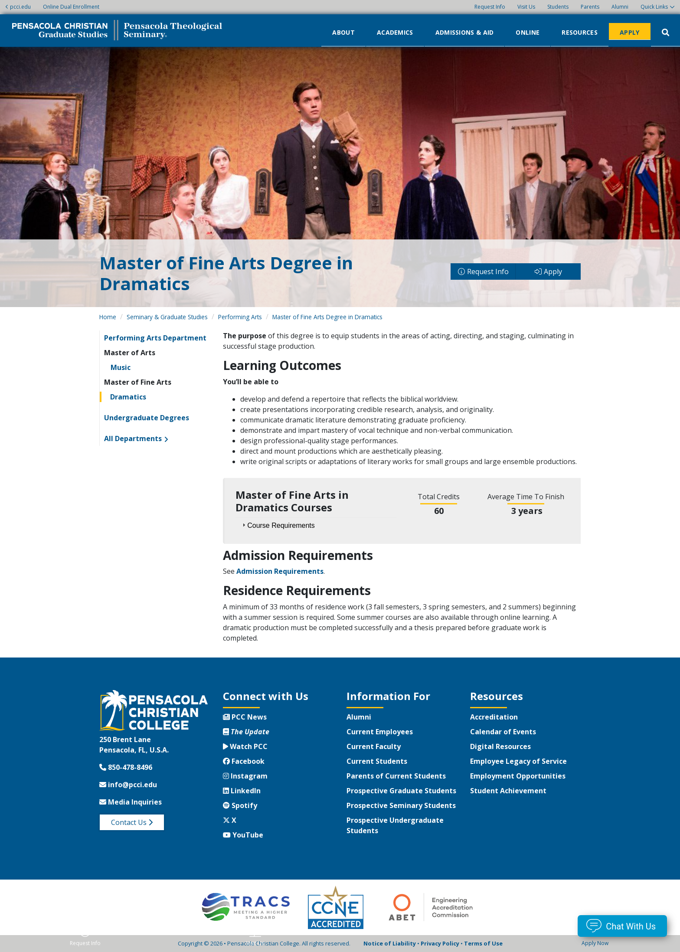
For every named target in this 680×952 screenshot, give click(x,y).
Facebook (244, 761)
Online (527, 32)
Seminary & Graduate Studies (167, 317)
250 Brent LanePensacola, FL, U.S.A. (134, 745)
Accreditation (494, 717)
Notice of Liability (389, 943)
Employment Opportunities (518, 776)
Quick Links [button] (654, 6)
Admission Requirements (280, 571)
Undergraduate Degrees (146, 417)
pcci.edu (18, 6)
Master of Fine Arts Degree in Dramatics (327, 317)
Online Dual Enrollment (71, 6)
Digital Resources (500, 746)
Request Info (489, 6)
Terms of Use (483, 943)
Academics (395, 32)
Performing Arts (240, 317)
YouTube (243, 835)
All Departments (133, 438)
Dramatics (128, 397)
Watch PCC (245, 746)
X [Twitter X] (229, 820)
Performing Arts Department (155, 338)
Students (558, 6)
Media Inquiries (130, 802)
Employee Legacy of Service (518, 761)
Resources (580, 32)
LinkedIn (242, 790)
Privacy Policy (440, 943)
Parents (590, 6)
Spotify (240, 805)
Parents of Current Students (396, 776)
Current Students (377, 761)
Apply (630, 32)
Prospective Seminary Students (401, 805)
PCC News (245, 717)
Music (121, 367)
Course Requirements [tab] (277, 525)
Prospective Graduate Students (401, 790)
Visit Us (526, 6)
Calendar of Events (503, 731)
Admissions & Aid (464, 32)
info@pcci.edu (128, 784)
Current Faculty (374, 746)
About (343, 32)
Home (107, 317)
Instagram (245, 776)
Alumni (619, 6)
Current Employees (380, 731)
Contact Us (132, 822)
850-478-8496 (125, 767)
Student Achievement (508, 790)
